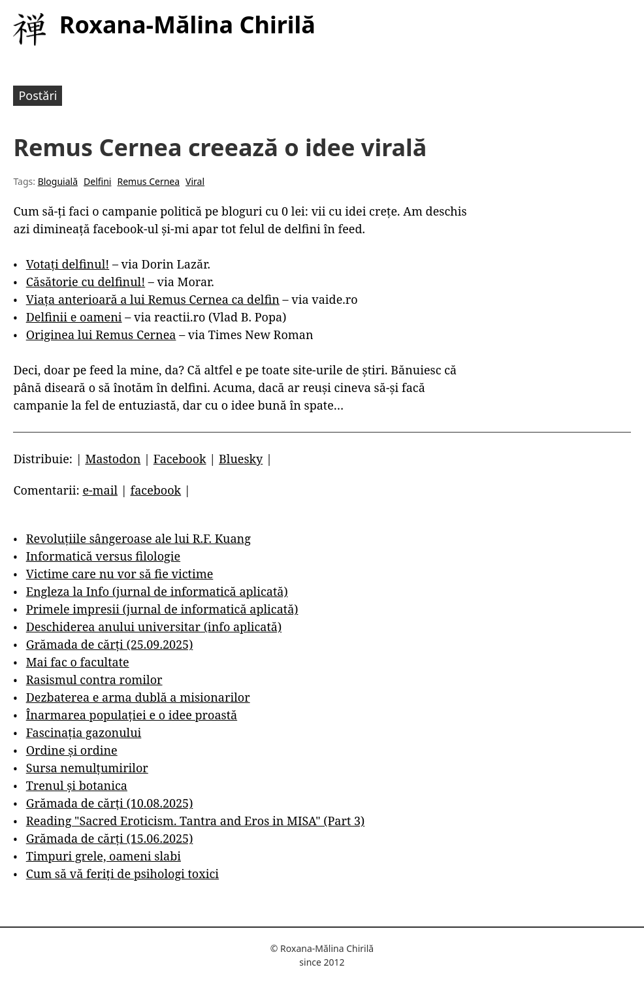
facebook (156, 490)
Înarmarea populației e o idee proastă (131, 715)
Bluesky (241, 458)
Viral (194, 181)
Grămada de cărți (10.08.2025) (109, 803)
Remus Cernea (148, 181)
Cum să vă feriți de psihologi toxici (122, 873)
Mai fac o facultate (77, 662)
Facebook (179, 458)
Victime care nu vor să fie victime (120, 573)
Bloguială (58, 181)
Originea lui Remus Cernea (101, 334)
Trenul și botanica (76, 785)
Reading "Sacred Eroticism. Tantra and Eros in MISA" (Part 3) (195, 820)
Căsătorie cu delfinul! (85, 281)
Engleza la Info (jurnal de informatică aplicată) (157, 591)
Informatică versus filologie (103, 556)
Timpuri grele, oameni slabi (103, 856)
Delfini (97, 181)
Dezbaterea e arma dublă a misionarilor (138, 697)
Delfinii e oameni (74, 317)
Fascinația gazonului (84, 732)
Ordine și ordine (72, 750)
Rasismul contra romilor (94, 679)
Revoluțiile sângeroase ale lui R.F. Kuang (138, 538)
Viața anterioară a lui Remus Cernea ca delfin (153, 299)
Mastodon (112, 458)
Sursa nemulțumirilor (87, 768)
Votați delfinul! (68, 264)
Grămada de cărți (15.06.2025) (109, 838)
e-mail (100, 490)
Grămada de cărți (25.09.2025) (109, 644)
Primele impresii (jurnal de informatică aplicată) (162, 609)
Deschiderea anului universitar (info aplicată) (154, 626)
